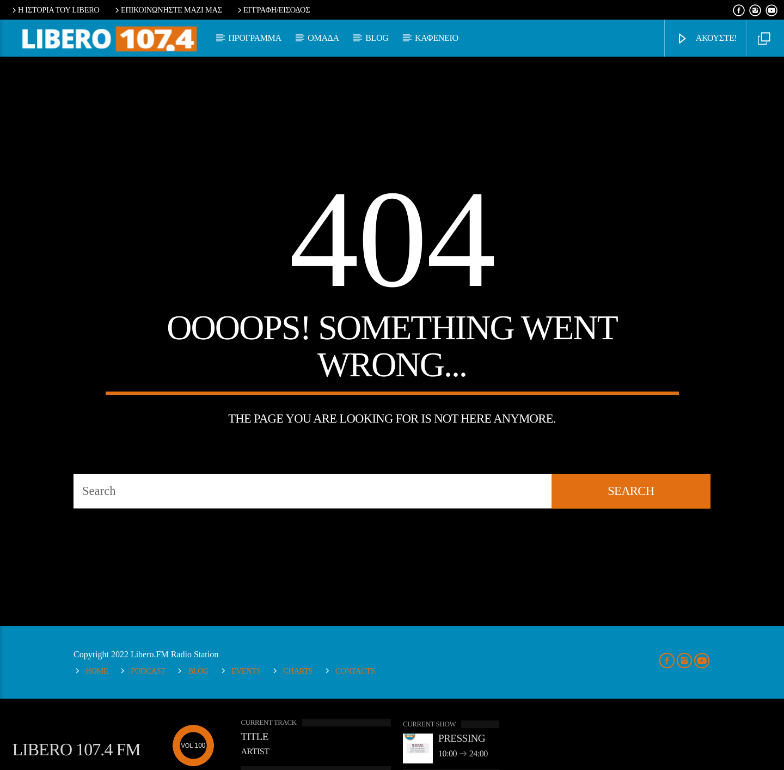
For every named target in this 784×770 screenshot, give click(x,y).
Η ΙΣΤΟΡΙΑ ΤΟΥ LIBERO (54, 9)
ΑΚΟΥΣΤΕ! (706, 39)
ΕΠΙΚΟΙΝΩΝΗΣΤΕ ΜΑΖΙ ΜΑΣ (167, 9)
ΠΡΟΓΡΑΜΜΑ (254, 37)
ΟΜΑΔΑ (323, 37)
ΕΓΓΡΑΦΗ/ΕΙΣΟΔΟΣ (273, 9)
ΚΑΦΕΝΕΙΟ (436, 37)
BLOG (376, 37)
